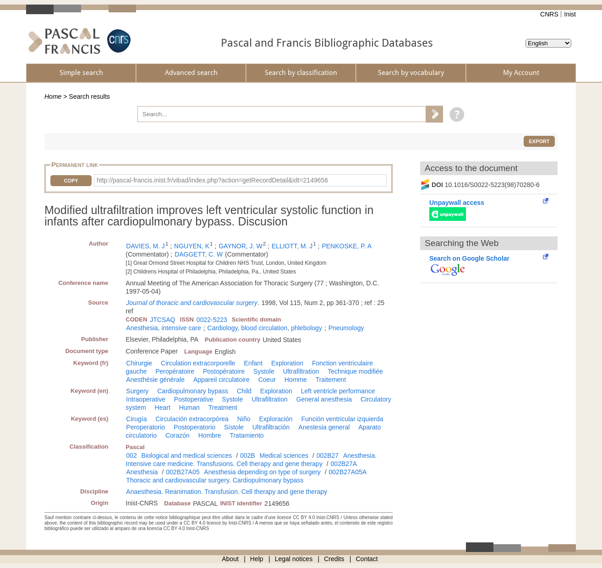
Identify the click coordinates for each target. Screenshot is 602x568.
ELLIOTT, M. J (292, 246)
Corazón (177, 435)
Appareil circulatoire (221, 379)
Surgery (137, 391)
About (230, 559)
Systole (263, 371)
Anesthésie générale (155, 379)
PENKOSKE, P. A (347, 246)
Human (189, 407)
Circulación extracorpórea (192, 419)
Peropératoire (174, 371)
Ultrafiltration (301, 371)
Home (52, 96)
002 (131, 455)
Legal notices (294, 559)
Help (256, 559)
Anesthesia (142, 472)
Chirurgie (139, 363)
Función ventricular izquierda (342, 419)
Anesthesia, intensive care (163, 328)
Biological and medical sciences (187, 455)
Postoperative (193, 399)
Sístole (234, 427)
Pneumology (346, 328)
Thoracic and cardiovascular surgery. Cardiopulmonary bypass (214, 480)
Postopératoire (224, 371)
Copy (71, 180)
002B (247, 455)
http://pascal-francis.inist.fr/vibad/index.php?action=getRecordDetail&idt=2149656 (212, 180)
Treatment (222, 407)
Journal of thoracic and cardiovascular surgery (191, 302)
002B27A (344, 463)
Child (244, 391)
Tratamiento (246, 435)
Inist (570, 14)
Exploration (287, 363)
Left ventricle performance (338, 391)
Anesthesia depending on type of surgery (262, 472)
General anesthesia (324, 399)
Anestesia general (324, 427)
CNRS (549, 14)
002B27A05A (348, 472)
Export (539, 141)
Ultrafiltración (271, 427)
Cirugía (136, 419)
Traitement (331, 379)
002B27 (328, 455)
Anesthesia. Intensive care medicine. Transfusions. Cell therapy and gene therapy (251, 459)
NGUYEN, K (191, 246)
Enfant (253, 363)
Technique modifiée (355, 371)
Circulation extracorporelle (198, 363)
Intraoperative (145, 399)
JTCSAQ (162, 319)
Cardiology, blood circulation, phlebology (265, 328)
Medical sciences (284, 455)
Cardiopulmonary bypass (192, 391)
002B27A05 (182, 472)
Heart (162, 407)
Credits (334, 559)
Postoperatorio (194, 427)
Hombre (209, 435)
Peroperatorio (145, 427)
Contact (367, 559)
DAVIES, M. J (145, 246)
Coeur (267, 379)
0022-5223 (212, 319)
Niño (244, 419)
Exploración (275, 419)
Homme (296, 379)
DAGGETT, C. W (199, 254)
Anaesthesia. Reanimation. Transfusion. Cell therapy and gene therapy (226, 491)
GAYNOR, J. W (240, 246)
